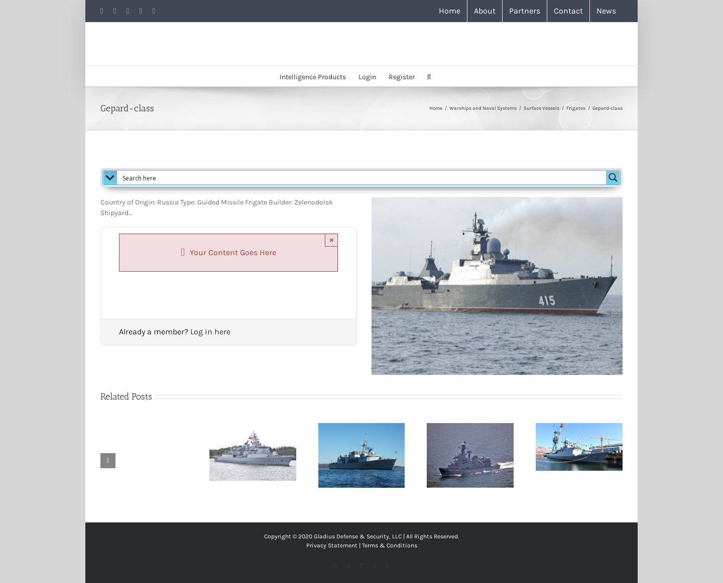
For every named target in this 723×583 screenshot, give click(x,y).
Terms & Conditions (389, 545)
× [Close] (331, 240)
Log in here (210, 331)
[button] (429, 76)
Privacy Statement (331, 545)
